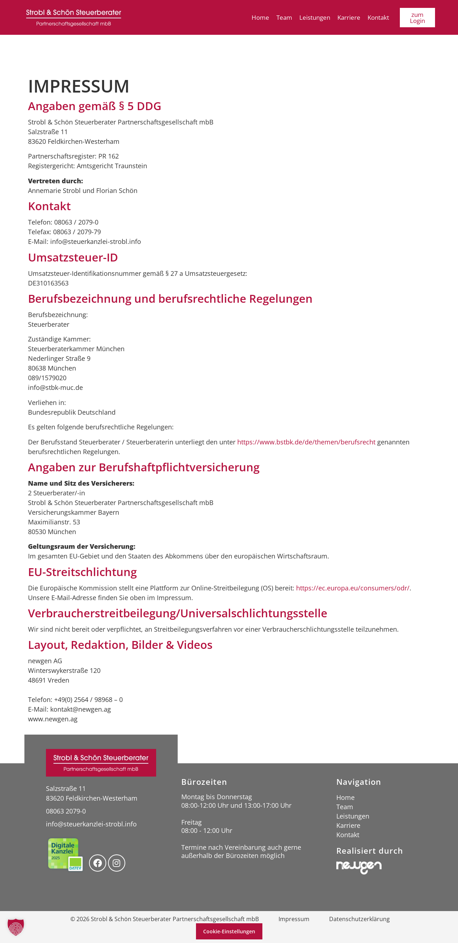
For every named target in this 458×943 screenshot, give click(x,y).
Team (284, 17)
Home (260, 17)
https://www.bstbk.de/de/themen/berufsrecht (306, 442)
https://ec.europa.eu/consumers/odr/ (353, 588)
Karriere (348, 17)
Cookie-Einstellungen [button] (229, 931)
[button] (16, 927)
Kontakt (378, 17)
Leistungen (314, 17)
